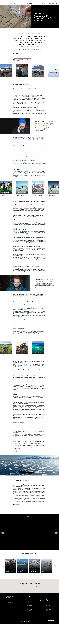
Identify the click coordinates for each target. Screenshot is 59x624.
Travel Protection (29, 609)
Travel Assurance (29, 605)
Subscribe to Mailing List (40, 600)
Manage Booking (29, 599)
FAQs (28, 600)
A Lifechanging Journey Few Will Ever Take (21, 59)
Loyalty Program (48, 599)
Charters (47, 600)
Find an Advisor (29, 606)
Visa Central (29, 610)
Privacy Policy (48, 606)
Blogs (37, 599)
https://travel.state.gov (27, 620)
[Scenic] (29, 3)
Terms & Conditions (48, 605)
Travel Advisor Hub (30, 604)
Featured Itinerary (17, 60)
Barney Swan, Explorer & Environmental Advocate (22, 58)
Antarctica (27, 33)
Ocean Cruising (20, 33)
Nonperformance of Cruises (48, 610)
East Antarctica (15, 505)
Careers (47, 601)
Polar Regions (33, 33)
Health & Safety (29, 601)
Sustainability (48, 604)
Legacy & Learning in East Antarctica (20, 55)
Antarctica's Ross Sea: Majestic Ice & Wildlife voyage (23, 95)
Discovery (39, 33)
